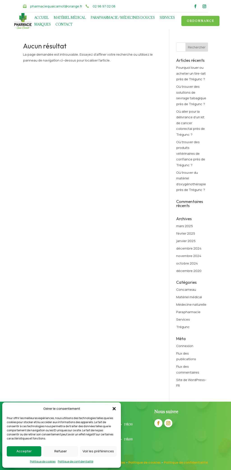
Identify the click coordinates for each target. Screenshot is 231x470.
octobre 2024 (187, 263)
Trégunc (183, 326)
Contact (64, 24)
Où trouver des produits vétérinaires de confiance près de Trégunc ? (190, 153)
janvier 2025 (186, 241)
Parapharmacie (188, 312)
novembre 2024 (188, 255)
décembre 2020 (188, 270)
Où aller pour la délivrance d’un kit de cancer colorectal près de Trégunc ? (190, 123)
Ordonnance (200, 21)
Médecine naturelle (191, 304)
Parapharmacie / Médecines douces (123, 18)
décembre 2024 (188, 248)
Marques (42, 24)
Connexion (184, 346)
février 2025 (185, 233)
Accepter (24, 451)
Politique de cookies (42, 461)
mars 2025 (184, 226)
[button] (114, 408)
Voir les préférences (98, 451)
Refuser (60, 451)
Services (167, 18)
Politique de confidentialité (75, 461)
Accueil (41, 18)
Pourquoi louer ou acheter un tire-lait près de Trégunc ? (191, 73)
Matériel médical (70, 18)
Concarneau (186, 289)
